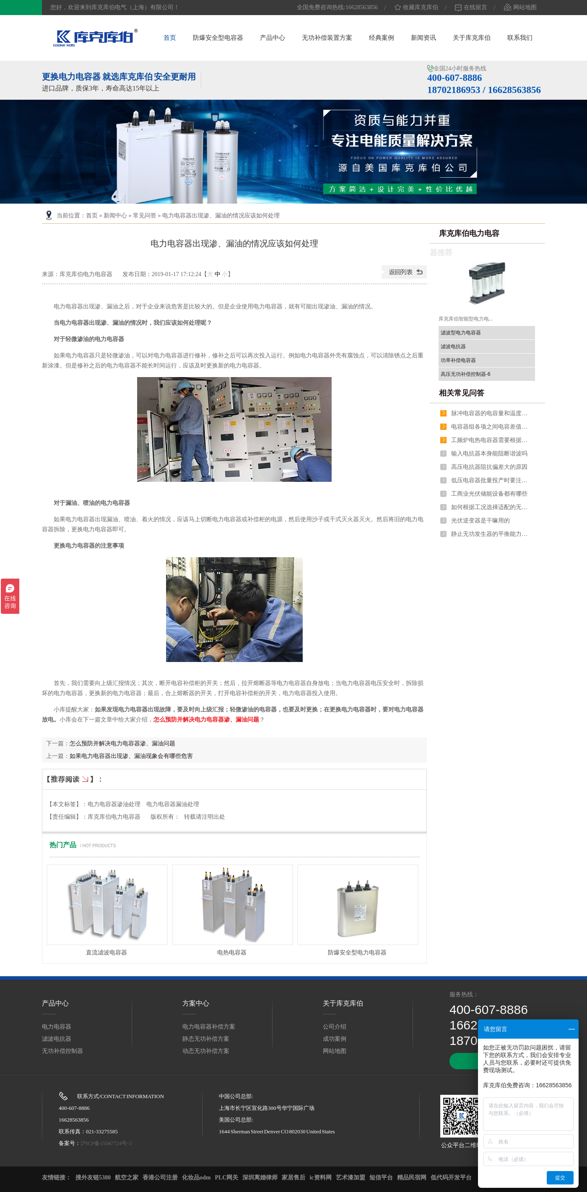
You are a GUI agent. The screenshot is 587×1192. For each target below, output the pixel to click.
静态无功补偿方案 (205, 1039)
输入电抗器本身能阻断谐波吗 (489, 453)
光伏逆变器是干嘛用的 (480, 520)
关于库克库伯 (472, 37)
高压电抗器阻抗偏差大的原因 (489, 467)
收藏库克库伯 (416, 7)
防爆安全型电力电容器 (357, 952)
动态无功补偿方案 (205, 1051)
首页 (170, 37)
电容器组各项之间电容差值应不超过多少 (491, 427)
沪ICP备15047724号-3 (106, 1143)
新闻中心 (115, 215)
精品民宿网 (411, 1177)
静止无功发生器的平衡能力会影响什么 (491, 534)
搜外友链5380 (93, 1177)
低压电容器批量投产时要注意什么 (491, 480)
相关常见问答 (461, 393)
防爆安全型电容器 (218, 37)
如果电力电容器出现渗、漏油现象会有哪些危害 (131, 756)
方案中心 (195, 1003)
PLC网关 (226, 1177)
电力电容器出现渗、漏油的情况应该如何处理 (221, 215)
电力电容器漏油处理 (172, 804)
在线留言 (471, 7)
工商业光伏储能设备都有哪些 (489, 494)
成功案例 (334, 1039)
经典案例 (381, 37)
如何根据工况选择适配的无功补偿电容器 (491, 507)
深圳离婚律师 (260, 1177)
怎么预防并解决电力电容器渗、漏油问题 (206, 719)
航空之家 (126, 1177)
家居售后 (293, 1177)
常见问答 (144, 215)
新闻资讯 (423, 37)
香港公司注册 (160, 1177)
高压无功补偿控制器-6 (466, 374)
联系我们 (519, 37)
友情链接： (56, 1177)
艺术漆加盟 (350, 1177)
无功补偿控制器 (62, 1051)
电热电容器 (232, 952)
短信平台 (381, 1177)
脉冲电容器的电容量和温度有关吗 (491, 413)
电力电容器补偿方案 (208, 1027)
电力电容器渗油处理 (114, 804)
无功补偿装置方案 (327, 37)
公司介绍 (334, 1027)
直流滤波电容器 (106, 952)
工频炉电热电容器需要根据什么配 (491, 440)
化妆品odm (196, 1177)
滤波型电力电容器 (461, 333)
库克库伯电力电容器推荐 (464, 243)
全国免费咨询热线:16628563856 (337, 7)
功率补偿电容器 (458, 360)
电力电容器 (56, 1027)
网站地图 (520, 7)
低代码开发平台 (451, 1177)
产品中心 (272, 37)
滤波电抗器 (453, 346)
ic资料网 (320, 1177)
